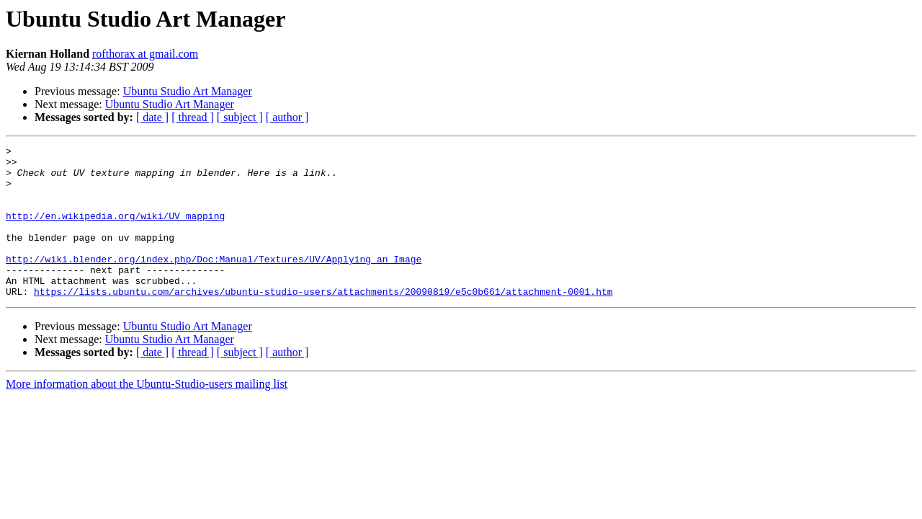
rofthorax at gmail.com (145, 54)
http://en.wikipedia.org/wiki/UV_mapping (115, 230)
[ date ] (152, 117)
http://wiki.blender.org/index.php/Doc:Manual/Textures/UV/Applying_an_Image (213, 282)
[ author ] (287, 117)
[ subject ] (240, 117)
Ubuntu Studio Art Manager (187, 91)
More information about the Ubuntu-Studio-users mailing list (146, 414)
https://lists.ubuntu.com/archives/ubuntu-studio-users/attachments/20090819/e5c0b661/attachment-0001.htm (323, 321)
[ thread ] (192, 117)
